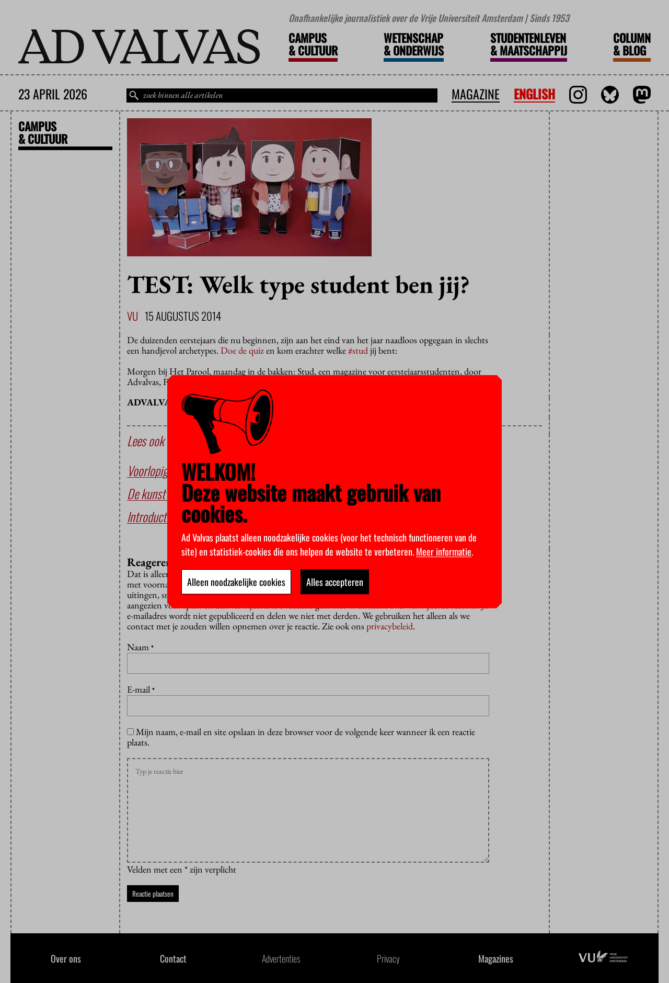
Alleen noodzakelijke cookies (236, 582)
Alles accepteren (334, 582)
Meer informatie (443, 551)
